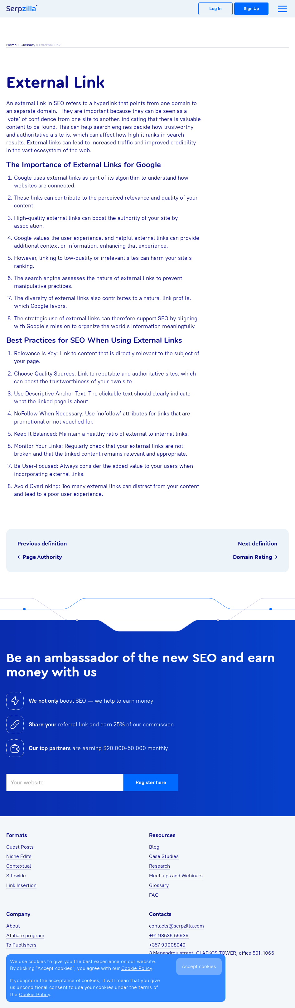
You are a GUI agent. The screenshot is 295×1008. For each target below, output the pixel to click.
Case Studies (164, 856)
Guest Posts (20, 847)
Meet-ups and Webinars (176, 876)
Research (159, 866)
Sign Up (251, 8)
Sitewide (16, 876)
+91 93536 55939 (169, 935)
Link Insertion (21, 885)
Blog (154, 847)
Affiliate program (25, 935)
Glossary (28, 45)
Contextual (18, 866)
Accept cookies (199, 966)
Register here (151, 782)
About (13, 926)
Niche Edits (18, 856)
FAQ (153, 895)
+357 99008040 (167, 945)
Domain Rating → (255, 557)
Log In (216, 8)
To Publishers (21, 945)
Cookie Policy (136, 968)
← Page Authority (39, 557)
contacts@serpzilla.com (176, 926)
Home (11, 45)
